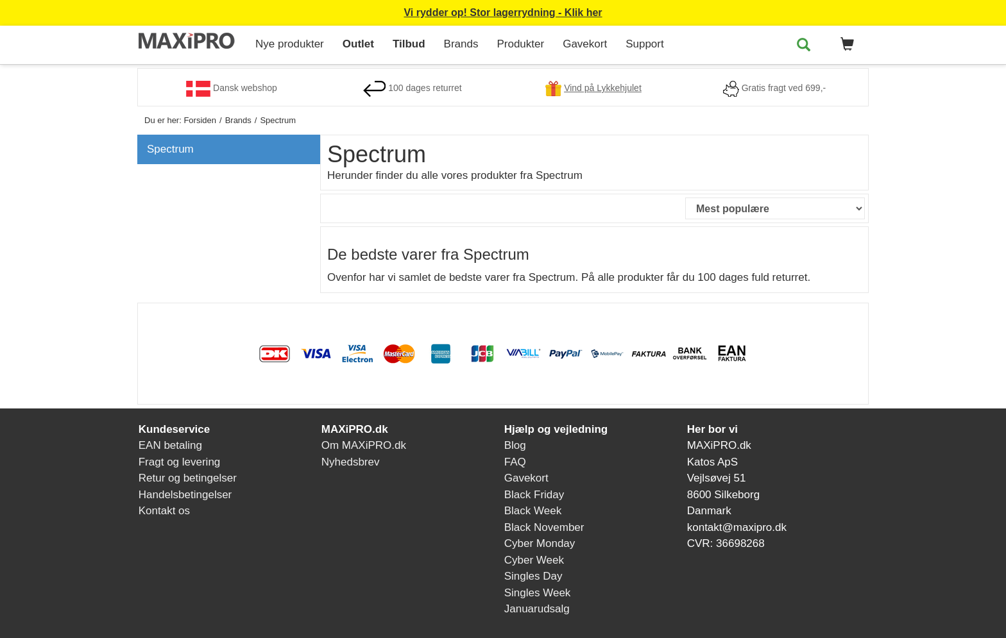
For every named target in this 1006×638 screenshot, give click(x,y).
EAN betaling (170, 445)
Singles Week (537, 593)
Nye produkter (289, 44)
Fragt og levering (180, 462)
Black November (544, 527)
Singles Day (533, 576)
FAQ (515, 462)
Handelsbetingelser (185, 495)
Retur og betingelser (188, 478)
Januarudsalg (537, 609)
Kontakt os (164, 511)
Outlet (358, 44)
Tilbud (409, 44)
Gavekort (585, 44)
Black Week (532, 511)
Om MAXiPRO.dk (363, 445)
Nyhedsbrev (350, 462)
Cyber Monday (539, 543)
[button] (845, 45)
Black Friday (534, 495)
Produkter (520, 44)
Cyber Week (534, 560)
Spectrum (170, 149)
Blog (515, 445)
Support (645, 44)
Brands (461, 44)
